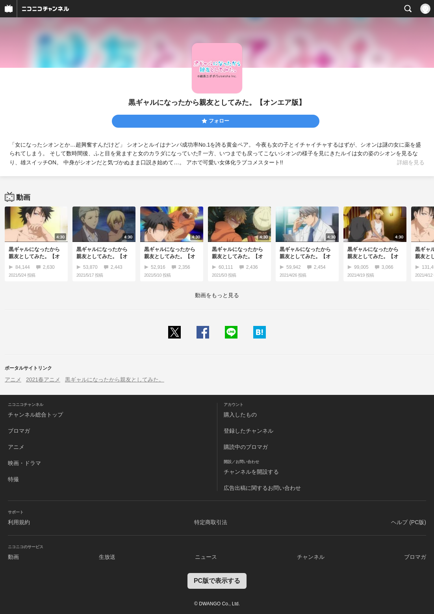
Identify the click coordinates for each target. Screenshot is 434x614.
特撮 (13, 479)
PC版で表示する (217, 580)
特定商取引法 (210, 522)
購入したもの (240, 414)
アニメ (13, 379)
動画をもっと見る (217, 295)
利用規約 (19, 522)
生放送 (107, 557)
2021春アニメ (43, 379)
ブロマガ (19, 431)
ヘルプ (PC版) (408, 522)
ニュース (206, 557)
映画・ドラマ (24, 463)
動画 (13, 557)
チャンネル (311, 557)
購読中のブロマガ (246, 447)
